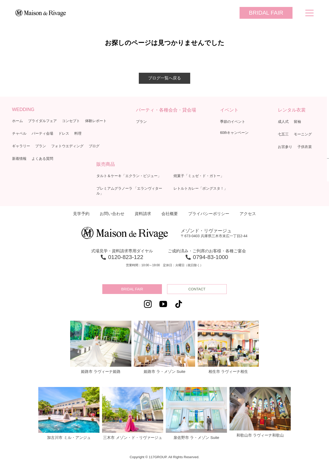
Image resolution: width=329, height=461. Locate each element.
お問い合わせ (112, 213)
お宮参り (285, 147)
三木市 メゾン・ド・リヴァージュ (132, 413)
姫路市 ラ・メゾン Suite (164, 347)
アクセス (248, 213)
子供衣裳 (304, 147)
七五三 (283, 134)
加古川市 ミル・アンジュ (68, 413)
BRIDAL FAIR (266, 13)
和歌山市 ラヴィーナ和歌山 (260, 412)
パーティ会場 (42, 133)
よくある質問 (42, 158)
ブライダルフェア (42, 121)
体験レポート (96, 121)
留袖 (297, 121)
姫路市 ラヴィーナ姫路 (100, 347)
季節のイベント (232, 121)
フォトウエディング (67, 146)
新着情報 (19, 158)
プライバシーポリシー (208, 213)
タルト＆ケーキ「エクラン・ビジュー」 (128, 176)
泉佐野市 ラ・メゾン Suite (196, 413)
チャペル (19, 133)
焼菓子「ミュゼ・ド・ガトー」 (198, 176)
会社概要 (169, 213)
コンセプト (71, 121)
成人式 (283, 121)
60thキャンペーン (234, 133)
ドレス (63, 133)
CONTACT (197, 289)
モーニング (303, 134)
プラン (40, 146)
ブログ (94, 146)
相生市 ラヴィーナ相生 (228, 347)
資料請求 (143, 213)
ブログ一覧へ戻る (164, 78)
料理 (77, 133)
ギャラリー (21, 146)
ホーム (17, 121)
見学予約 (81, 213)
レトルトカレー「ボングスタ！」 (200, 188)
